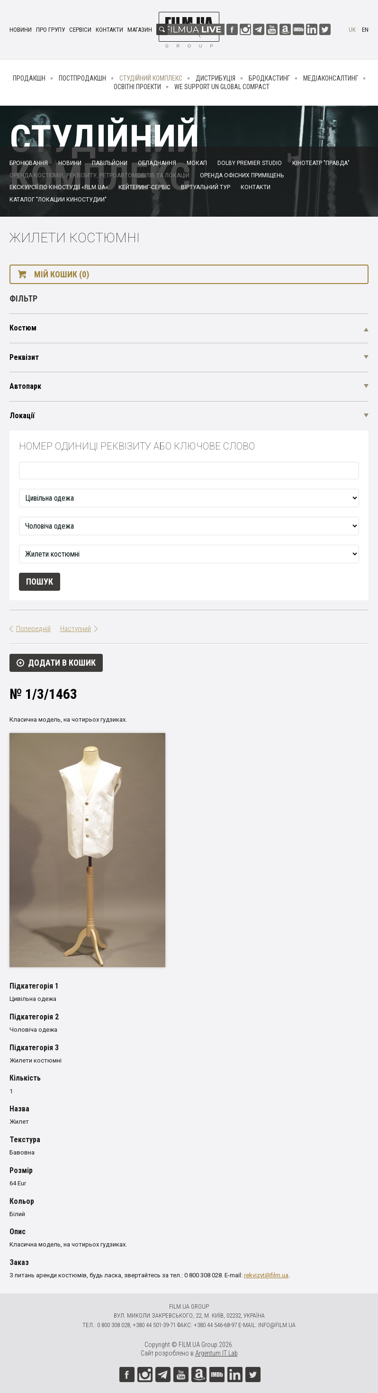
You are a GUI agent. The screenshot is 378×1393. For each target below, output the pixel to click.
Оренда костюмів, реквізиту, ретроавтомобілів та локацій (99, 175)
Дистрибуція (215, 78)
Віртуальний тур (205, 187)
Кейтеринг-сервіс (144, 187)
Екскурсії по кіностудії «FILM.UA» (58, 187)
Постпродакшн (82, 78)
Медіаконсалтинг (330, 78)
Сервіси (80, 29)
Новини (20, 29)
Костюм (22, 327)
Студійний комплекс (150, 78)
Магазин (139, 29)
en (365, 29)
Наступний (75, 628)
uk (352, 29)
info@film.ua (277, 1325)
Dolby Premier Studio (249, 163)
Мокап (197, 163)
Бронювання (28, 163)
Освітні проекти (137, 87)
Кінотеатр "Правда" (321, 163)
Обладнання (157, 163)
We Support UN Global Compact (222, 87)
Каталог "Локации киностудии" (58, 199)
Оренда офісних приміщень (242, 175)
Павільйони (109, 163)
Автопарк (25, 386)
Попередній (33, 628)
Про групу (50, 29)
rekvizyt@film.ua (266, 1275)
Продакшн (29, 78)
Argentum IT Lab (216, 1353)
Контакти (109, 29)
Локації (22, 415)
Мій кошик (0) (61, 274)
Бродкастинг (269, 78)
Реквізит (24, 357)
